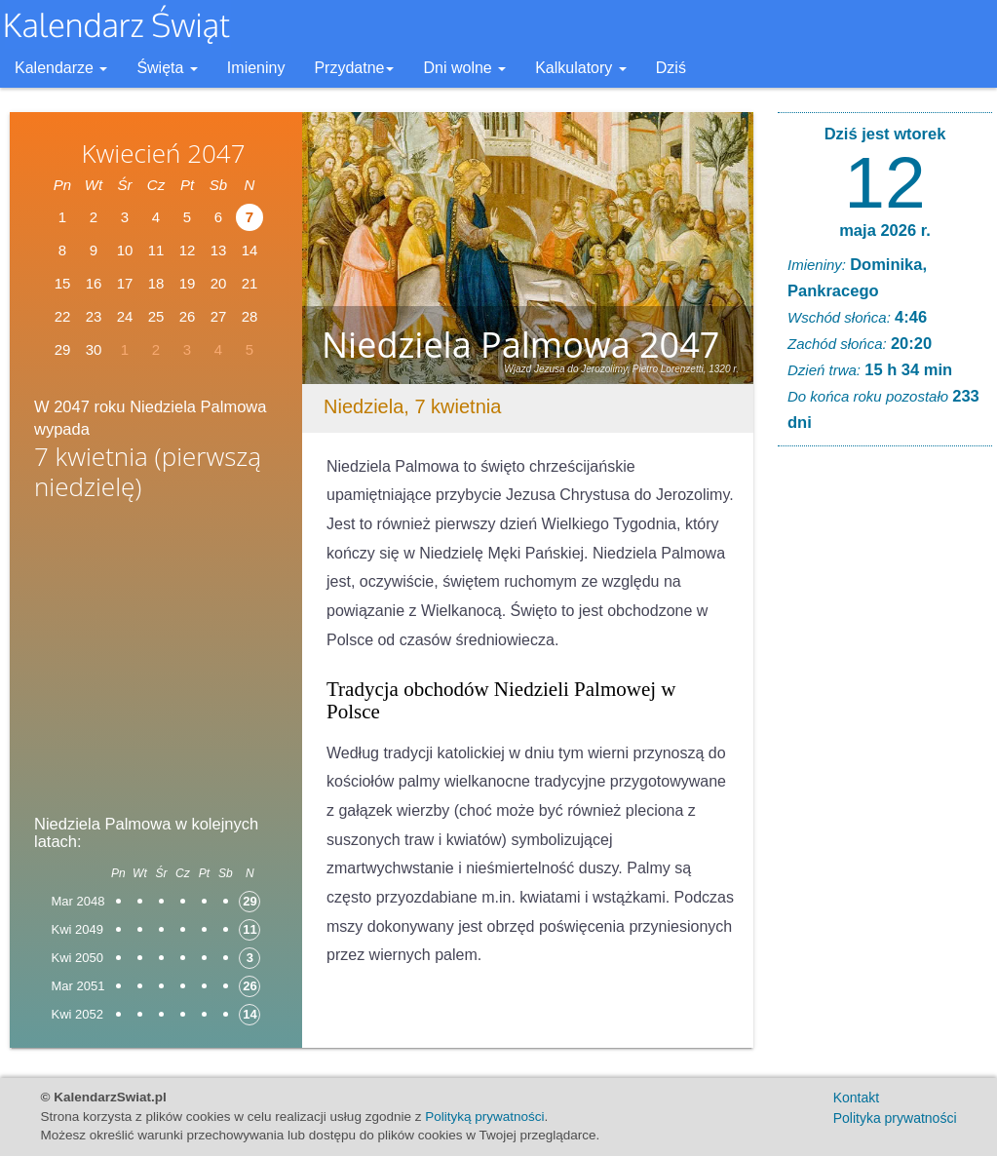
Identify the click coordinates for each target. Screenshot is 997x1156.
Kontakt (856, 1097)
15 (63, 283)
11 (156, 250)
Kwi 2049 (77, 929)
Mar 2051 (78, 986)
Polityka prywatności (895, 1118)
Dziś (671, 67)
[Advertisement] (156, 664)
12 (187, 250)
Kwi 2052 (77, 1014)
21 (250, 283)
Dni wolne (464, 67)
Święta (166, 67)
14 (250, 250)
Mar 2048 (78, 901)
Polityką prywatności (484, 1116)
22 (63, 316)
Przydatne (354, 67)
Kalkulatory (581, 67)
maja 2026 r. (885, 230)
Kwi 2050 (77, 957)
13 (219, 250)
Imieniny (256, 67)
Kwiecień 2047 (163, 153)
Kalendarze (61, 67)
